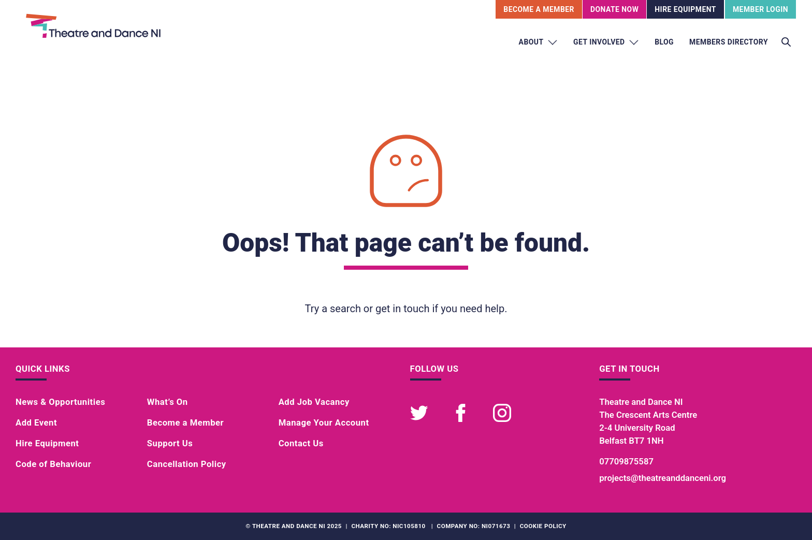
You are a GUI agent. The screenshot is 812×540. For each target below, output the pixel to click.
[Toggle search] (786, 42)
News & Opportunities (60, 402)
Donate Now (614, 9)
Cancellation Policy (186, 464)
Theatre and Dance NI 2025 (297, 526)
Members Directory (728, 42)
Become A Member (538, 9)
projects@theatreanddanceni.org (662, 478)
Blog (664, 42)
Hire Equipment (685, 9)
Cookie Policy (543, 526)
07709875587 (626, 461)
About (538, 42)
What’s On (167, 402)
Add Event (36, 423)
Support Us (170, 443)
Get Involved (606, 42)
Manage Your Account (324, 423)
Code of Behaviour (53, 464)
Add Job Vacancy (314, 402)
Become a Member (185, 423)
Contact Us (301, 443)
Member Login (760, 9)
